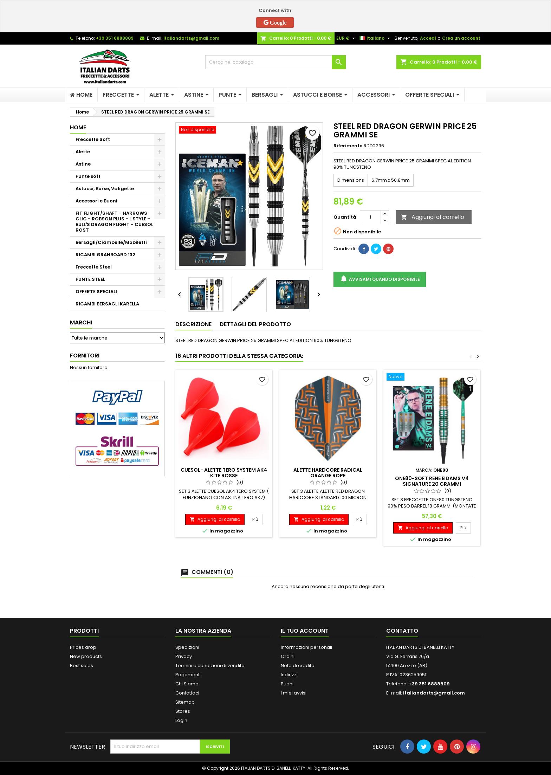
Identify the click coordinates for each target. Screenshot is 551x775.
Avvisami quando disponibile (379, 279)
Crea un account (461, 38)
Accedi (428, 38)
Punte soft (88, 176)
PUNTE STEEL (90, 279)
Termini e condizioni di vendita (210, 665)
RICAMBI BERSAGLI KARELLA (107, 304)
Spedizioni (187, 647)
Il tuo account (305, 631)
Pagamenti (188, 674)
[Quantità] (370, 217)
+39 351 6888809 (115, 38)
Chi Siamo (187, 683)
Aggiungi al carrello (432, 217)
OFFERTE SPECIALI (96, 291)
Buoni (287, 683)
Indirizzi (289, 674)
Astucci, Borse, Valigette (105, 188)
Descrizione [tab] (193, 324)
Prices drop (83, 647)
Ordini (287, 656)
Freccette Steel (94, 267)
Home (78, 127)
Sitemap (185, 702)
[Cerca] (275, 62)
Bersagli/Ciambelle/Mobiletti (111, 242)
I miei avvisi (293, 693)
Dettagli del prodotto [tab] (255, 324)
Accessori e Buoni (96, 201)
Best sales (81, 665)
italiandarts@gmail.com (191, 38)
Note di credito (298, 665)
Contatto (402, 631)
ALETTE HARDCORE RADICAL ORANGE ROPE (327, 472)
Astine (83, 164)
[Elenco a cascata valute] (346, 38)
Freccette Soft (93, 139)
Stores (182, 711)
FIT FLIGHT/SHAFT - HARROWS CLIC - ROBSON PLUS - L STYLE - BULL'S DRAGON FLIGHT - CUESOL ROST (114, 221)
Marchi (81, 322)
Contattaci (187, 693)
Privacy (183, 656)
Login (181, 720)
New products (86, 656)
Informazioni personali (306, 647)
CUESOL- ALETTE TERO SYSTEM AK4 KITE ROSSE (224, 472)
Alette (83, 151)
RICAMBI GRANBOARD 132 (105, 254)
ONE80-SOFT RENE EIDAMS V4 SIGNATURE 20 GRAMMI (432, 481)
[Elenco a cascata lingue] (375, 38)
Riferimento (348, 146)
